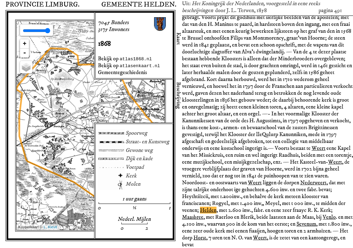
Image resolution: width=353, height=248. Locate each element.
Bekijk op (125, 58)
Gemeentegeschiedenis (122, 72)
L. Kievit (50, 227)
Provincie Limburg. (43, 4)
